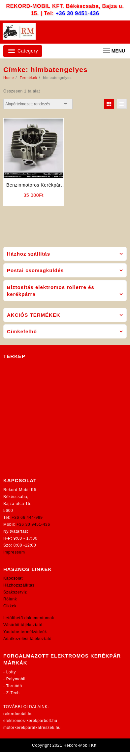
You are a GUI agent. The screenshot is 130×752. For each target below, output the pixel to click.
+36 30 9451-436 (77, 13)
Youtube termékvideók (25, 631)
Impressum (14, 552)
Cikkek (9, 606)
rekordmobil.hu (18, 713)
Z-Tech (13, 693)
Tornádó (14, 686)
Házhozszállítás (19, 585)
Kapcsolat (13, 578)
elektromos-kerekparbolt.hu (30, 720)
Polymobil (15, 679)
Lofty (11, 672)
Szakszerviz (15, 592)
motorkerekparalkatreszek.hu (32, 727)
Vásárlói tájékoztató (23, 625)
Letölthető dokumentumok (28, 618)
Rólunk (10, 599)
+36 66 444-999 (27, 517)
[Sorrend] (38, 104)
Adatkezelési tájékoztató (27, 638)
